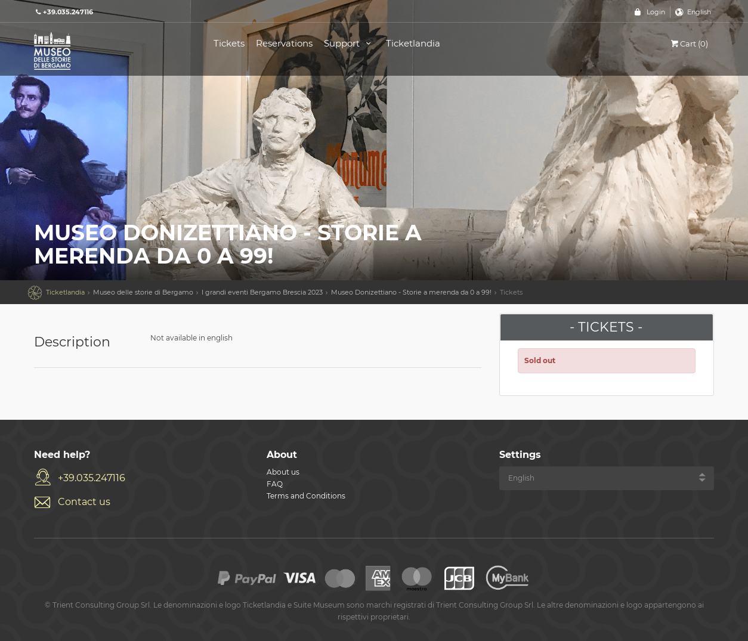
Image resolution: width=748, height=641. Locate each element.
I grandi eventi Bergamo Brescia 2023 (262, 292)
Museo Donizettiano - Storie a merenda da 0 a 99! (411, 292)
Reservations (284, 43)
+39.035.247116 (91, 478)
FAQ (275, 483)
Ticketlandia (413, 43)
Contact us (84, 501)
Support (349, 43)
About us (283, 471)
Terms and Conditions (306, 495)
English (699, 12)
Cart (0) (688, 43)
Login (656, 12)
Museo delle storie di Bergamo (143, 292)
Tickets (229, 43)
